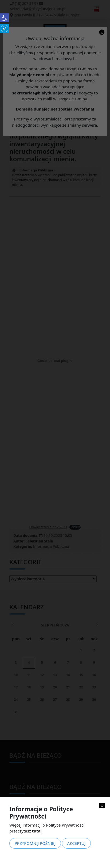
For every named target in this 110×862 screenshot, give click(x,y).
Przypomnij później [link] (35, 843)
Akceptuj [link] (76, 843)
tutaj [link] (37, 831)
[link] (4, 17)
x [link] (102, 805)
